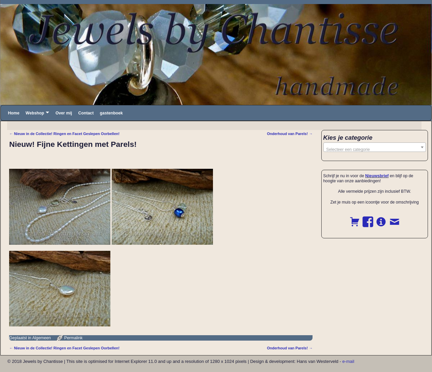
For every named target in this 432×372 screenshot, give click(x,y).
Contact (86, 113)
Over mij (63, 113)
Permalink (73, 338)
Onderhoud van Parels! (290, 134)
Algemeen (41, 338)
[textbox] (375, 149)
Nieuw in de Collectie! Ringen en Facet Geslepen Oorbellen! (64, 134)
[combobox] (374, 147)
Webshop (35, 113)
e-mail (348, 361)
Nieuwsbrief (376, 176)
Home (13, 113)
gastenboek (111, 113)
